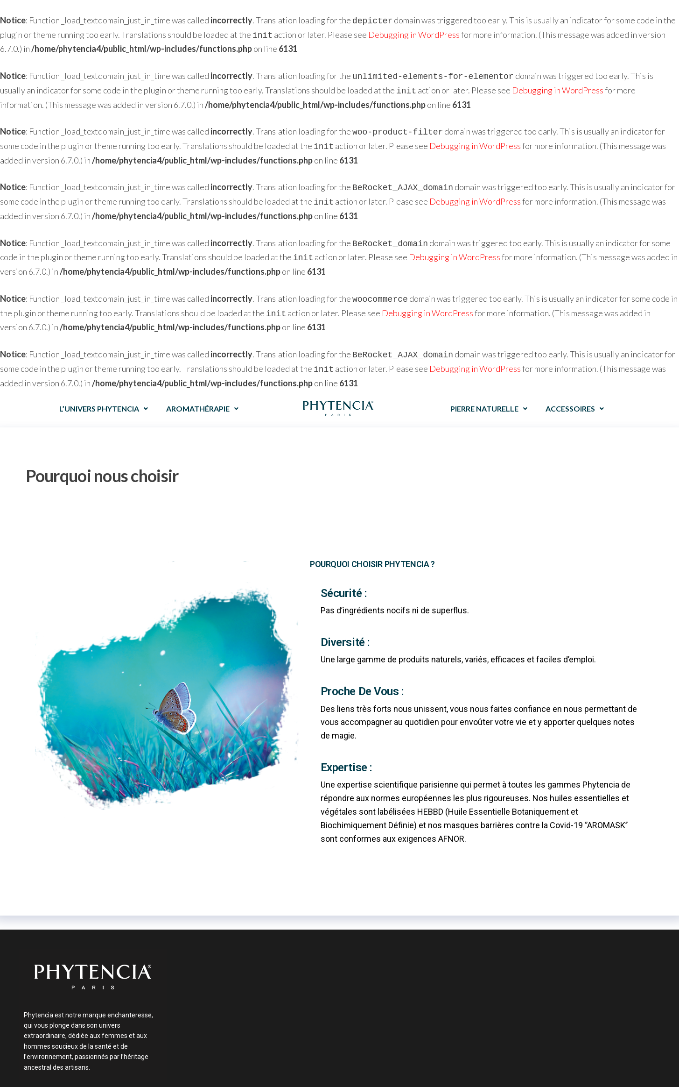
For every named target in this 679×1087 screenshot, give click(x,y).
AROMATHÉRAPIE (202, 395)
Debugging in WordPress (414, 33)
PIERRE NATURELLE (488, 395)
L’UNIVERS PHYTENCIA (103, 395)
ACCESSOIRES (575, 395)
